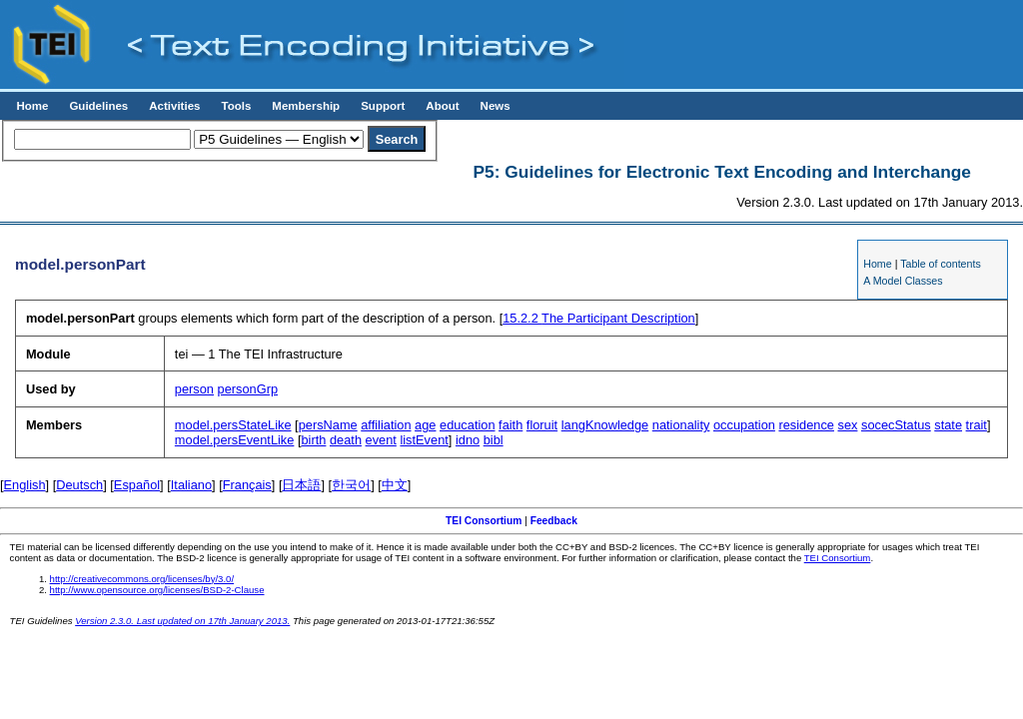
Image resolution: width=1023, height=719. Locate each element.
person (194, 388)
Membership (306, 106)
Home (32, 106)
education (468, 424)
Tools (236, 106)
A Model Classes (902, 281)
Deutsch (79, 484)
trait (976, 424)
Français (247, 484)
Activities (174, 106)
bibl (494, 439)
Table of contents (940, 264)
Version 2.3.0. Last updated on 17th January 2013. (182, 620)
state (948, 424)
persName (328, 424)
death (346, 439)
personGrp (248, 388)
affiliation (386, 424)
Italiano (191, 484)
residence (806, 424)
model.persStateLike (233, 424)
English (25, 484)
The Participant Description (599, 318)
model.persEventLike (235, 439)
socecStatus (896, 424)
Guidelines (98, 106)
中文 (395, 484)
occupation (744, 424)
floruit (541, 424)
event (381, 439)
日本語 (301, 484)
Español (137, 484)
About (442, 106)
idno (468, 439)
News (496, 106)
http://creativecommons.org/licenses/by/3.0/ (142, 578)
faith (510, 424)
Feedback (553, 520)
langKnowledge (605, 424)
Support (383, 106)
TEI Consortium (483, 520)
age (425, 424)
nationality (681, 424)
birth (314, 439)
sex (848, 424)
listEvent (424, 439)
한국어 (351, 484)
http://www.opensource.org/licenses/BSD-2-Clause (157, 589)
